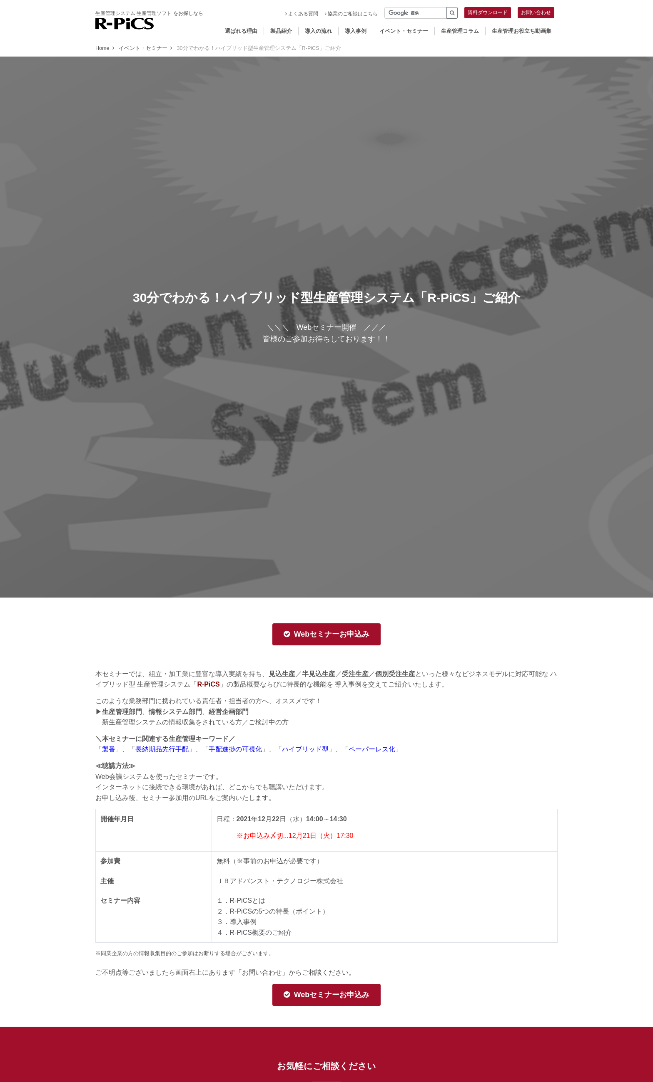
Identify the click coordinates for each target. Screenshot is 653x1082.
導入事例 (355, 31)
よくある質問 (301, 14)
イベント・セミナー (403, 31)
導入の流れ (318, 31)
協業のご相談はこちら (351, 14)
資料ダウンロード (488, 12)
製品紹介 (281, 31)
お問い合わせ (536, 12)
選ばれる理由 (241, 31)
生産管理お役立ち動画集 (521, 31)
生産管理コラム (460, 31)
